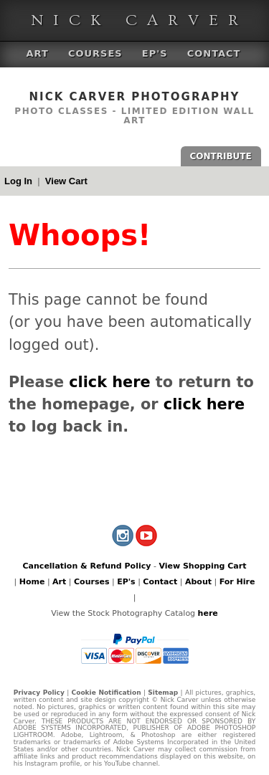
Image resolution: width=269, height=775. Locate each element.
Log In (18, 181)
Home (32, 581)
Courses (95, 53)
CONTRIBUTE (221, 156)
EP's (155, 53)
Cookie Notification (106, 692)
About (198, 581)
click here (109, 382)
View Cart (66, 181)
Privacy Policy (39, 692)
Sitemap (163, 692)
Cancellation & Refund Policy (87, 566)
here (208, 613)
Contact (214, 53)
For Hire (237, 581)
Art (38, 53)
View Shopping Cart (202, 566)
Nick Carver (139, 20)
